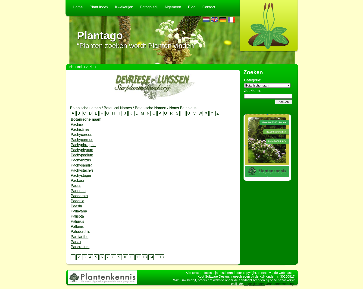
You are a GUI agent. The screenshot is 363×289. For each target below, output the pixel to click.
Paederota (79, 196)
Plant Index (99, 7)
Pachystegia (81, 175)
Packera (77, 181)
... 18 (159, 257)
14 (151, 257)
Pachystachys (82, 170)
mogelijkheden (254, 286)
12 (138, 257)
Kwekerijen (124, 7)
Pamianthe (80, 237)
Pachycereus (81, 135)
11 (132, 257)
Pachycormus (82, 140)
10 (125, 257)
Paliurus (77, 221)
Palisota (77, 216)
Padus (76, 186)
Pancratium (80, 247)
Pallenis (77, 226)
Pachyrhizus (81, 160)
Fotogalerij (149, 7)
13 (145, 257)
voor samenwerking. (279, 286)
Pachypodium (82, 155)
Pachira (77, 124)
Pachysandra (81, 165)
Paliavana (79, 211)
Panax (76, 242)
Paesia (76, 206)
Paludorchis (80, 232)
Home (78, 7)
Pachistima (80, 130)
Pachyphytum (82, 150)
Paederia (78, 191)
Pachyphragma (83, 145)
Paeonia (77, 201)
